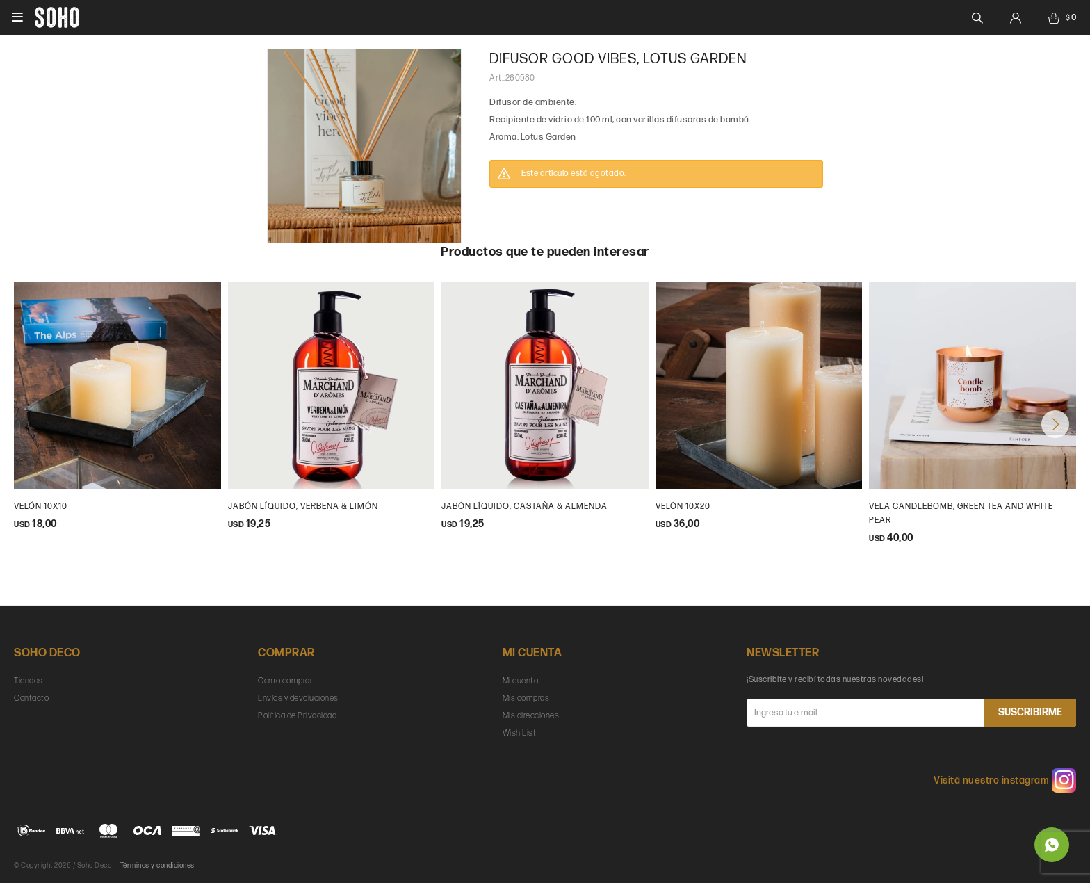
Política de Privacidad (297, 716)
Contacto (31, 698)
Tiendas (28, 681)
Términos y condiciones (157, 865)
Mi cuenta (521, 681)
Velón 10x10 (40, 506)
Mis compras (526, 698)
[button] (1055, 424)
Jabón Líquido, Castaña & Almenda (524, 506)
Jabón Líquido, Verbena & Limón (303, 506)
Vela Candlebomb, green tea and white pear (961, 513)
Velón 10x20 (683, 506)
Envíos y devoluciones (298, 698)
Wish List (520, 733)
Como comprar (285, 681)
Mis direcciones (531, 716)
